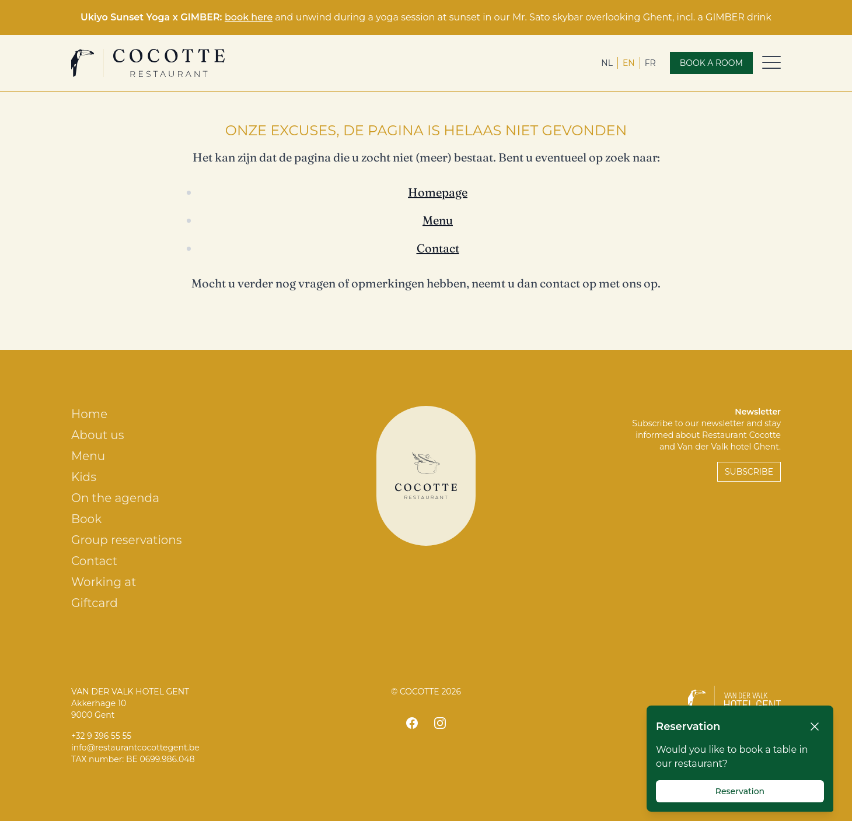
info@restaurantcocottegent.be (135, 747)
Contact (438, 248)
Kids (83, 477)
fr (650, 63)
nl (607, 63)
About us (97, 435)
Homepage (437, 192)
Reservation (739, 791)
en (629, 63)
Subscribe (749, 471)
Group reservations (126, 540)
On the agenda (115, 498)
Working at (103, 582)
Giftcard (94, 603)
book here (249, 17)
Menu (437, 220)
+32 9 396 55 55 (101, 736)
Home (89, 414)
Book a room (711, 63)
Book (86, 519)
